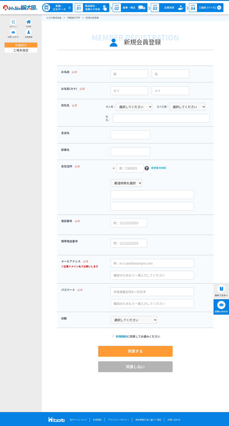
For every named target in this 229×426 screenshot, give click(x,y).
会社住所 (66, 166)
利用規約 (121, 336)
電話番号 (66, 221)
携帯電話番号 (69, 241)
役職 (64, 318)
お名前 (65, 72)
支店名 (65, 133)
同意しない (135, 366)
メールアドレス (71, 261)
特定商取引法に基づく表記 (148, 419)
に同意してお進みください (135, 336)
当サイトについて (78, 419)
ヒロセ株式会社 (54, 17)
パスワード (68, 290)
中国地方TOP (73, 17)
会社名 (65, 105)
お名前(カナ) (69, 89)
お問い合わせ (173, 419)
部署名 (65, 150)
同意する (135, 351)
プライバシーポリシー (118, 419)
